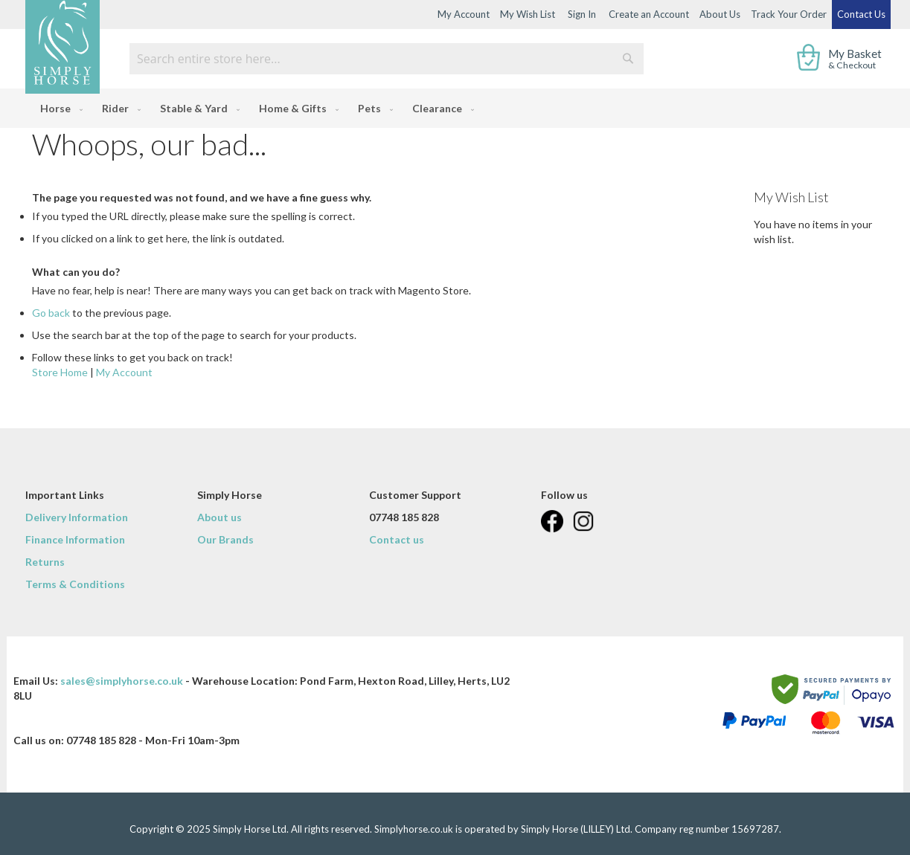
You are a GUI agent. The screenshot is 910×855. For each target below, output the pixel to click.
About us (219, 517)
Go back (51, 312)
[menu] (455, 108)
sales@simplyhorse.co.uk (121, 680)
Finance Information (75, 539)
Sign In (582, 14)
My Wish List (527, 14)
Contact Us (861, 14)
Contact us (396, 539)
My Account (464, 14)
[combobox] (386, 59)
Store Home (60, 372)
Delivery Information (76, 517)
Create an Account (649, 14)
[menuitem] (58, 108)
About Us (719, 14)
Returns (45, 561)
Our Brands (225, 539)
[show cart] (841, 59)
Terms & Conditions (75, 584)
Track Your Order (789, 14)
